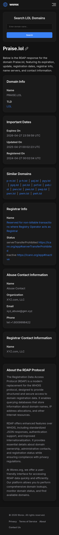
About (42, 521)
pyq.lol (14, 185)
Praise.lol (13, 48)
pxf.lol (37, 185)
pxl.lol (26, 185)
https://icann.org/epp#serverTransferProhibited (29, 246)
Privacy (13, 521)
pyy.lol (46, 180)
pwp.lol (42, 189)
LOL (9, 106)
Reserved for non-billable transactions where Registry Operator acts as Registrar (29, 227)
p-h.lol (23, 180)
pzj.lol (34, 180)
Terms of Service (28, 521)
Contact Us (15, 527)
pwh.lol (37, 193)
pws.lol (29, 189)
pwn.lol (11, 193)
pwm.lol (24, 193)
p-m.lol (11, 180)
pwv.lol (17, 189)
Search (29, 35)
